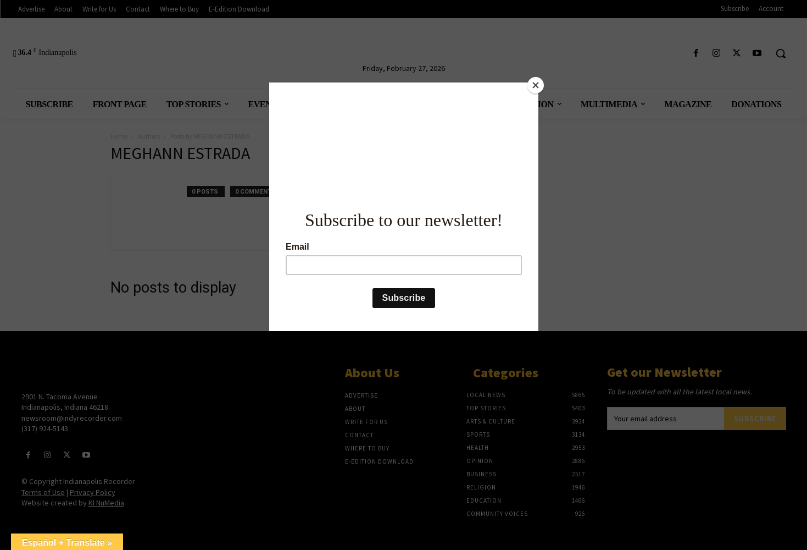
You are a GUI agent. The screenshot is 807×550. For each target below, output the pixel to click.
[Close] (535, 85)
